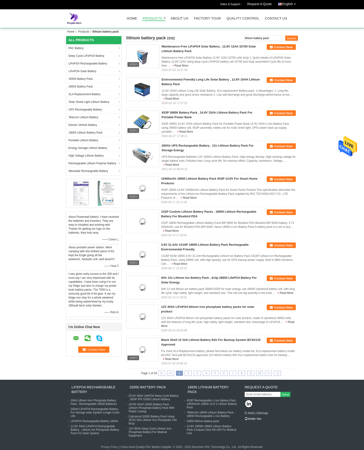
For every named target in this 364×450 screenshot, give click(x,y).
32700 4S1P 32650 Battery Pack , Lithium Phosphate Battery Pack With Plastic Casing (152, 408)
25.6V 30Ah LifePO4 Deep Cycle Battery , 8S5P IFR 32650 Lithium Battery (154, 397)
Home (132, 18)
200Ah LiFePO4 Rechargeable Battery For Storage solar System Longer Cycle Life (95, 412)
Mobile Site (253, 418)
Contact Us (276, 18)
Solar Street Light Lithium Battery (88, 102)
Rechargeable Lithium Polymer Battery (92, 163)
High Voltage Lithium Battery (86, 155)
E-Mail (249, 413)
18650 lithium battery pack (203, 421)
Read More (181, 65)
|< (161, 373)
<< (170, 373)
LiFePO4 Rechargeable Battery (87, 63)
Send (285, 394)
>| (277, 373)
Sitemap (262, 413)
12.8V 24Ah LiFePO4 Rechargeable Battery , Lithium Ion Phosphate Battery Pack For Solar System (95, 430)
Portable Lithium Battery (83, 140)
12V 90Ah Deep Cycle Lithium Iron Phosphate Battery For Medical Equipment (150, 432)
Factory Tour (207, 18)
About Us (179, 18)
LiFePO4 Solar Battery (82, 71)
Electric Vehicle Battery (82, 125)
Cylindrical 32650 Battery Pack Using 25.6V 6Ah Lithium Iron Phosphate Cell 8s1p (153, 420)
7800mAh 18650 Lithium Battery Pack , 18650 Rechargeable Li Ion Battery (211, 414)
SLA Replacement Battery (84, 94)
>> (268, 373)
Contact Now (283, 47)
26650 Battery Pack (80, 86)
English (290, 3)
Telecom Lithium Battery (83, 117)
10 (259, 373)
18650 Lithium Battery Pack (85, 132)
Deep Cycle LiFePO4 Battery (86, 55)
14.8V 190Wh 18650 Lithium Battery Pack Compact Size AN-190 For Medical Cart (211, 430)
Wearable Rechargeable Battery (88, 171)
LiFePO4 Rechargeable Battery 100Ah (94, 421)
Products (152, 18)
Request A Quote (259, 4)
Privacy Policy (109, 447)
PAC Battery (76, 48)
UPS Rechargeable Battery (85, 109)
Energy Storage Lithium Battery (87, 148)
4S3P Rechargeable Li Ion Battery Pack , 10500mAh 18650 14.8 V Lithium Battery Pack (212, 404)
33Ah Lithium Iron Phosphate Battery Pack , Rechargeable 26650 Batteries (94, 402)
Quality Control (243, 18)
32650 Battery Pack (80, 79)
